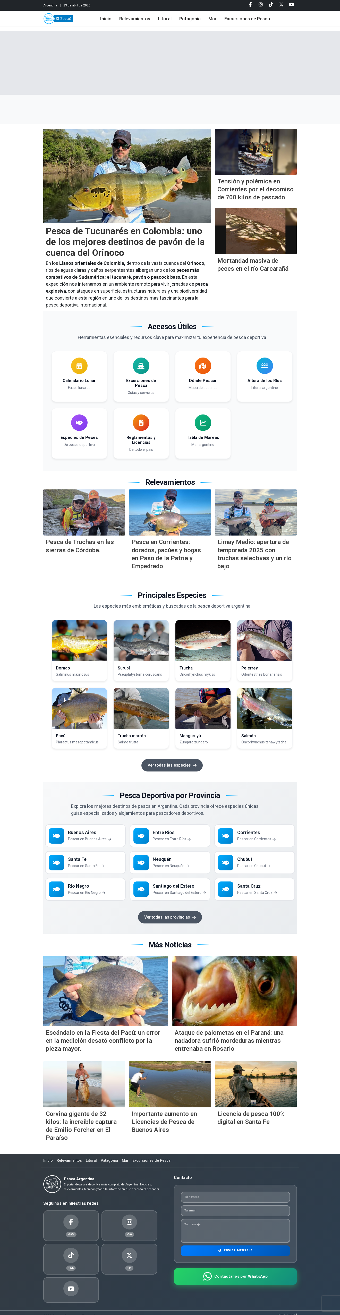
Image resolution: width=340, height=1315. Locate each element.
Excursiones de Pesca (255, 21)
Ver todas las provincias (170, 923)
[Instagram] (261, 5)
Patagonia (198, 21)
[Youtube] (291, 5)
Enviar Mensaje (235, 1260)
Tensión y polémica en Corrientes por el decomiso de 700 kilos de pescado (255, 189)
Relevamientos (143, 21)
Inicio (114, 21)
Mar (221, 21)
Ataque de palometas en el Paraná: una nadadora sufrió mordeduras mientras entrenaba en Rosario (229, 1046)
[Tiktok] (271, 5)
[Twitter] (281, 5)
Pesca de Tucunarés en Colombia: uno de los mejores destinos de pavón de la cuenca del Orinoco (125, 242)
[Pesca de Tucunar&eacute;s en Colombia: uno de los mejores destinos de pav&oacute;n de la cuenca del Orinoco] (127, 176)
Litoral (173, 21)
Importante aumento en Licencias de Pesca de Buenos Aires (164, 1128)
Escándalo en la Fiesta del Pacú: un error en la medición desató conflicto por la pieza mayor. (103, 1046)
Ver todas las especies (172, 765)
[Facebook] (250, 5)
